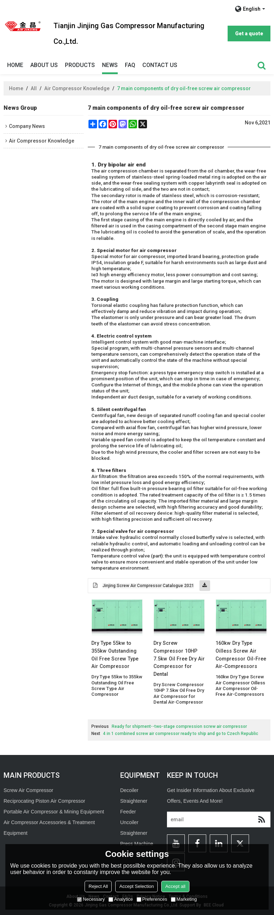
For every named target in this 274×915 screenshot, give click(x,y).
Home (15, 65)
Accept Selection (136, 886)
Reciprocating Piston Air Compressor (44, 801)
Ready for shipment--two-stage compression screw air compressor (179, 726)
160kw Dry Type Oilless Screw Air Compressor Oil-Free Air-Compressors (240, 654)
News (110, 65)
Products (80, 65)
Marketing (184, 899)
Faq (130, 65)
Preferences (152, 899)
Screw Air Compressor (28, 790)
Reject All (98, 886)
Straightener (133, 833)
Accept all (175, 886)
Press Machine (136, 844)
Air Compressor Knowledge (77, 88)
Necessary (91, 899)
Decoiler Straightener (133, 795)
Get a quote (249, 33)
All (34, 88)
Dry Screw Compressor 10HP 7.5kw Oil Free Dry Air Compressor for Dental (179, 658)
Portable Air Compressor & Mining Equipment (54, 811)
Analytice (120, 899)
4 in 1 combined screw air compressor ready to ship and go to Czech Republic (180, 733)
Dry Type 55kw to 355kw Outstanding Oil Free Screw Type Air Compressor (114, 654)
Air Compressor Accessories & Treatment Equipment (49, 827)
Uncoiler (129, 822)
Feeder (128, 811)
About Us (44, 65)
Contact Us (159, 65)
